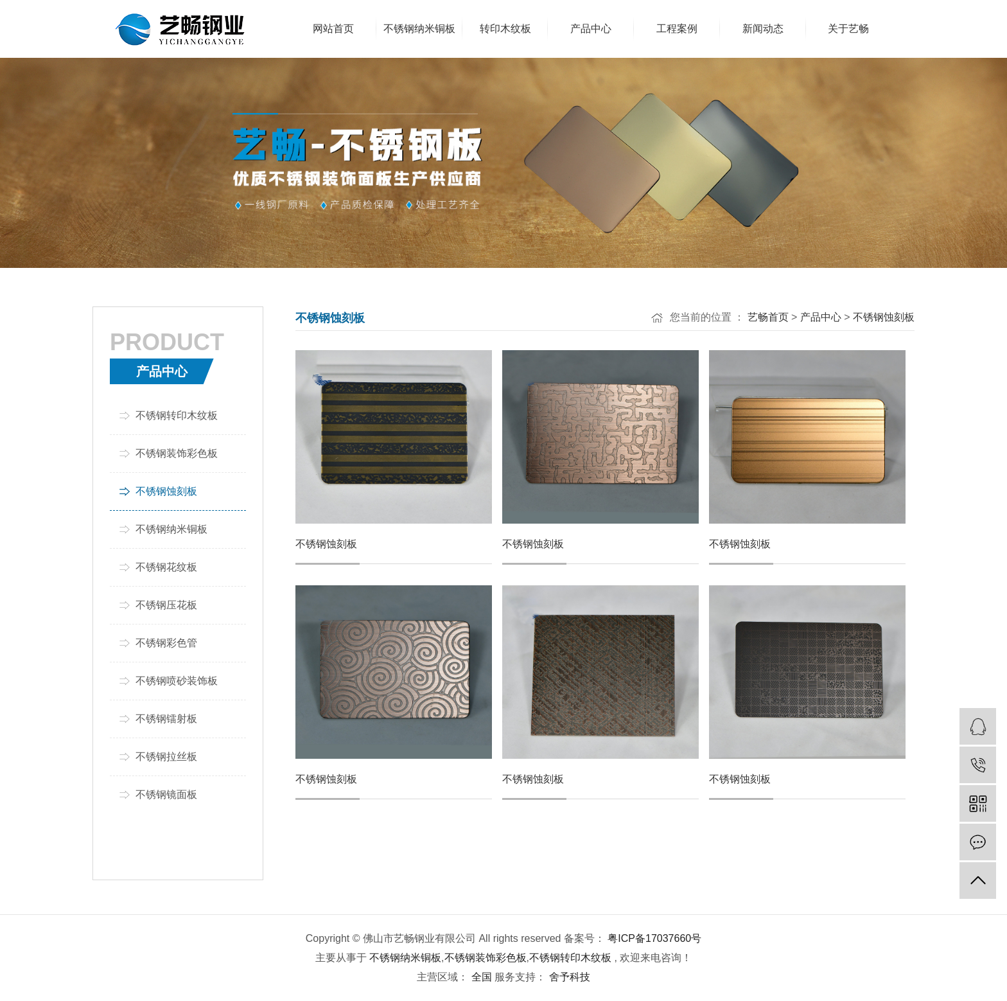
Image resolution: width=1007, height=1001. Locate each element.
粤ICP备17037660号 (654, 938)
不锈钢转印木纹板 (177, 415)
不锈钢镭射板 (166, 718)
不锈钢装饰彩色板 (177, 453)
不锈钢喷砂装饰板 (177, 680)
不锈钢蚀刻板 (166, 491)
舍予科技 (568, 976)
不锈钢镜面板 (166, 794)
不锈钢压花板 (166, 604)
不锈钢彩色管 (166, 642)
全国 (481, 976)
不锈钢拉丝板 (166, 756)
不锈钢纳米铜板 (171, 529)
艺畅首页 (768, 317)
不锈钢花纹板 (166, 567)
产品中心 (820, 317)
